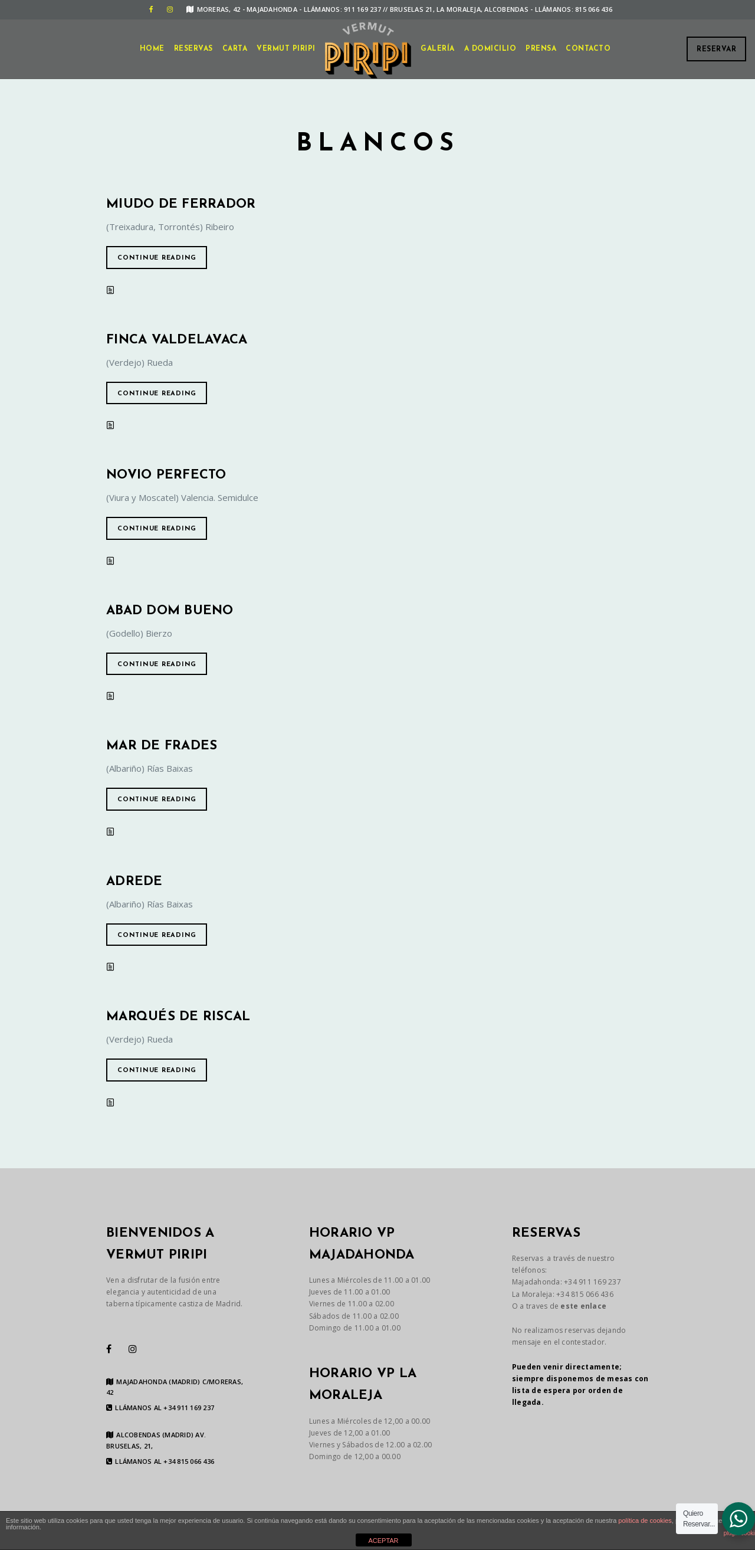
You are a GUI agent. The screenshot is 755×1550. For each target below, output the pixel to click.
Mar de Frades (161, 746)
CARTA (235, 49)
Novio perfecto (166, 475)
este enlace (583, 1306)
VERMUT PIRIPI (286, 49)
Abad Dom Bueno (170, 611)
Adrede (134, 882)
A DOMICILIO (490, 49)
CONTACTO (588, 49)
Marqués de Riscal (178, 1017)
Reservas (193, 49)
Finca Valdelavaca (176, 340)
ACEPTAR (383, 1540)
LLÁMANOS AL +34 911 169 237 (160, 1407)
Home (152, 49)
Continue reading (156, 258)
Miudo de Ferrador (180, 204)
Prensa (541, 49)
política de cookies (645, 1520)
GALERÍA (438, 49)
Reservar (716, 49)
